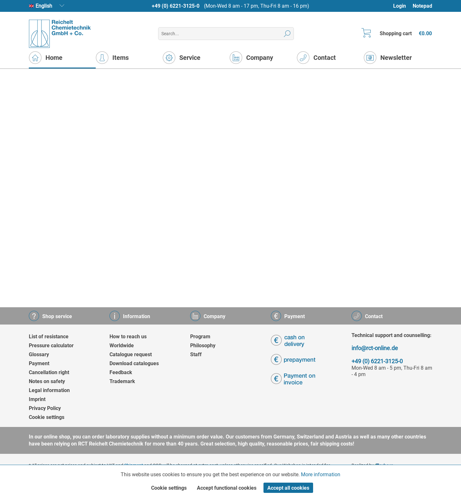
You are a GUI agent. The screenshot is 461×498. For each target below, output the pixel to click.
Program (200, 336)
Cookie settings (46, 417)
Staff (196, 354)
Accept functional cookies (226, 488)
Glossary (39, 354)
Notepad (422, 6)
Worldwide (121, 345)
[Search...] (226, 33)
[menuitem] (402, 6)
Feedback (120, 372)
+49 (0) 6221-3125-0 (175, 6)
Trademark (122, 381)
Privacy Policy (45, 408)
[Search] (287, 33)
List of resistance (49, 336)
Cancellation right (49, 372)
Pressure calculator (51, 345)
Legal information (49, 390)
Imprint (37, 399)
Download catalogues (134, 363)
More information (320, 474)
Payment (39, 363)
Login (399, 6)
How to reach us (128, 336)
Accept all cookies (288, 488)
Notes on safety (47, 381)
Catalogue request (130, 354)
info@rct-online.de (375, 348)
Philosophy (202, 345)
